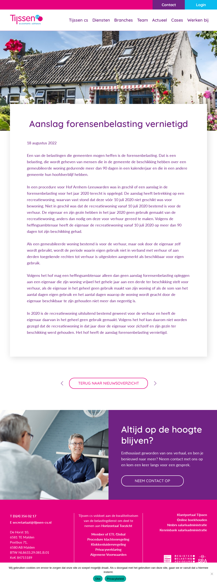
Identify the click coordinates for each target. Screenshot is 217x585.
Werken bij (198, 20)
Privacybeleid (115, 578)
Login (201, 4)
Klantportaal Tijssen (192, 515)
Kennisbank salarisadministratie (183, 530)
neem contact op (152, 480)
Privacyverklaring (108, 549)
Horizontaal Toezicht (116, 526)
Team (142, 20)
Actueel (159, 20)
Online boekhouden (192, 520)
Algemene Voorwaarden (108, 554)
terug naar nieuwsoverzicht (108, 383)
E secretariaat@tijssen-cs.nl (30, 522)
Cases (177, 20)
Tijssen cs (78, 20)
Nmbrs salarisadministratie (187, 525)
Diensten (101, 20)
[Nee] (212, 574)
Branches (123, 20)
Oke (97, 578)
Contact (169, 4)
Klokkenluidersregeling (108, 544)
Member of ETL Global (108, 534)
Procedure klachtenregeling (108, 539)
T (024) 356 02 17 (23, 516)
